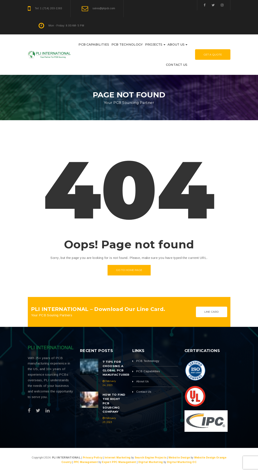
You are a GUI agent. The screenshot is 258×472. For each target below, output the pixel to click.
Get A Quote (212, 54)
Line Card (211, 311)
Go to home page (129, 270)
